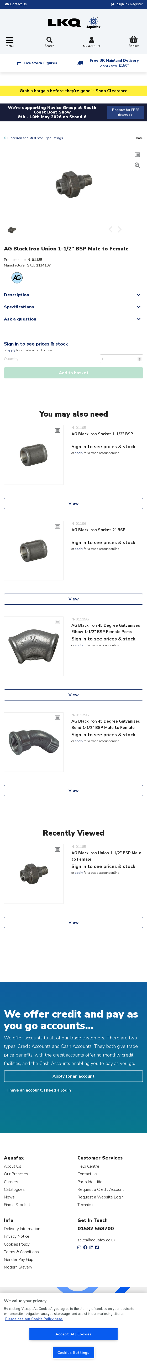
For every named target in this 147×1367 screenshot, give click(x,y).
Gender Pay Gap (18, 1259)
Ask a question (20, 319)
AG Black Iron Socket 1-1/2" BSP (102, 434)
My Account (91, 43)
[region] (73, 1330)
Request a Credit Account (100, 1189)
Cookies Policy (17, 1244)
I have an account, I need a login (39, 1090)
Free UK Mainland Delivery (114, 63)
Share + (139, 138)
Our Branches (16, 1174)
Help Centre (88, 1166)
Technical (85, 1204)
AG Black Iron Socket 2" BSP (98, 529)
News (9, 1197)
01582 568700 (95, 1228)
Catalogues (14, 1189)
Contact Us (87, 1174)
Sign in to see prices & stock (36, 344)
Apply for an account (73, 1076)
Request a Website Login (100, 1197)
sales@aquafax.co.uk (96, 1240)
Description (16, 295)
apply (11, 350)
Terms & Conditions (21, 1252)
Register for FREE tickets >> (125, 112)
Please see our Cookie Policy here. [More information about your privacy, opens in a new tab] (34, 1319)
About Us (12, 1166)
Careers (11, 1182)
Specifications (19, 307)
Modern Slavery (18, 1267)
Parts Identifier (90, 1182)
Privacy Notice (16, 1236)
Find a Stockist (17, 1204)
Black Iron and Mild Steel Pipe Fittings (35, 138)
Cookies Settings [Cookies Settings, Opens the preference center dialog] (73, 1352)
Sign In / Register (130, 4)
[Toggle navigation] (10, 42)
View (74, 503)
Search (49, 42)
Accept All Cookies (73, 1334)
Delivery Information (22, 1228)
